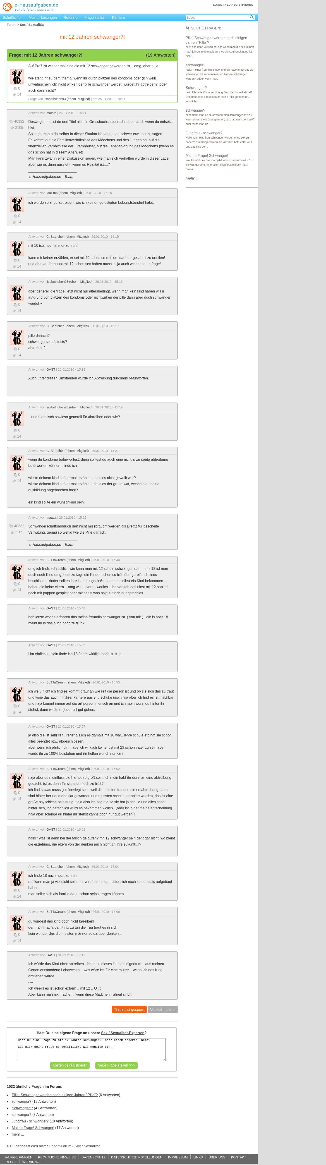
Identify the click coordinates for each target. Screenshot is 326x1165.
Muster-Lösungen (43, 17)
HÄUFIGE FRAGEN (17, 1157)
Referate (70, 17)
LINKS (198, 1157)
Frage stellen (94, 17)
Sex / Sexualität (87, 1146)
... (192, 178)
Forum (11, 24)
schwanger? (21, 1101)
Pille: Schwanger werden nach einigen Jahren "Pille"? (55, 1095)
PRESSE (10, 1161)
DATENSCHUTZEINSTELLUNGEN (136, 1157)
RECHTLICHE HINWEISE (57, 1157)
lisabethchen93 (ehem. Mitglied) (67, 99)
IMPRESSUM (178, 1157)
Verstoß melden (162, 1010)
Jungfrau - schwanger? (30, 1121)
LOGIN (217, 4)
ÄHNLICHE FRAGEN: (203, 28)
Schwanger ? (22, 1108)
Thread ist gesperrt (129, 1010)
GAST (50, 369)
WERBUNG (30, 1161)
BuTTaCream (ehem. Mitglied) (68, 560)
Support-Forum (59, 1146)
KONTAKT (238, 1157)
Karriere (118, 17)
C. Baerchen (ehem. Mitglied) (67, 236)
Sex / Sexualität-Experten (122, 1033)
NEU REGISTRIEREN (238, 4)
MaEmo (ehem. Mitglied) (64, 193)
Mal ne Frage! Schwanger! (33, 1128)
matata (51, 113)
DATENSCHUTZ (93, 1157)
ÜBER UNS (217, 1157)
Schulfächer (12, 17)
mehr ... (18, 1134)
